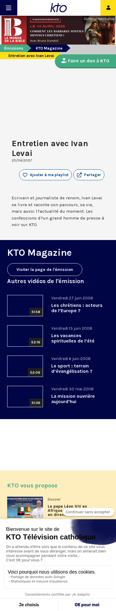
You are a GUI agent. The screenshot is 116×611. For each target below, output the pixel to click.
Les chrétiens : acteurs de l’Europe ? (77, 307)
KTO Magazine (49, 48)
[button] (88, 175)
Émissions (13, 48)
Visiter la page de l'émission (44, 269)
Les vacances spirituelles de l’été (73, 338)
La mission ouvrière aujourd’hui (73, 398)
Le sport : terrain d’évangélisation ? (71, 368)
